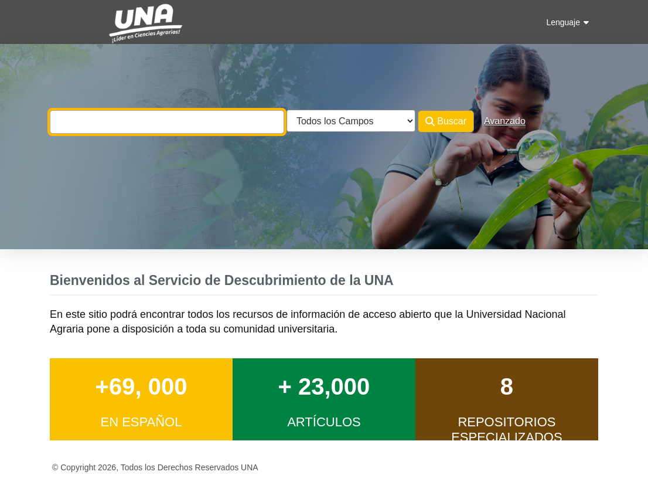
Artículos (324, 422)
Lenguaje (567, 22)
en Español (141, 422)
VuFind (70, 19)
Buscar (445, 121)
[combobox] (167, 122)
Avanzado (505, 121)
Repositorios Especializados (506, 430)
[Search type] (351, 121)
